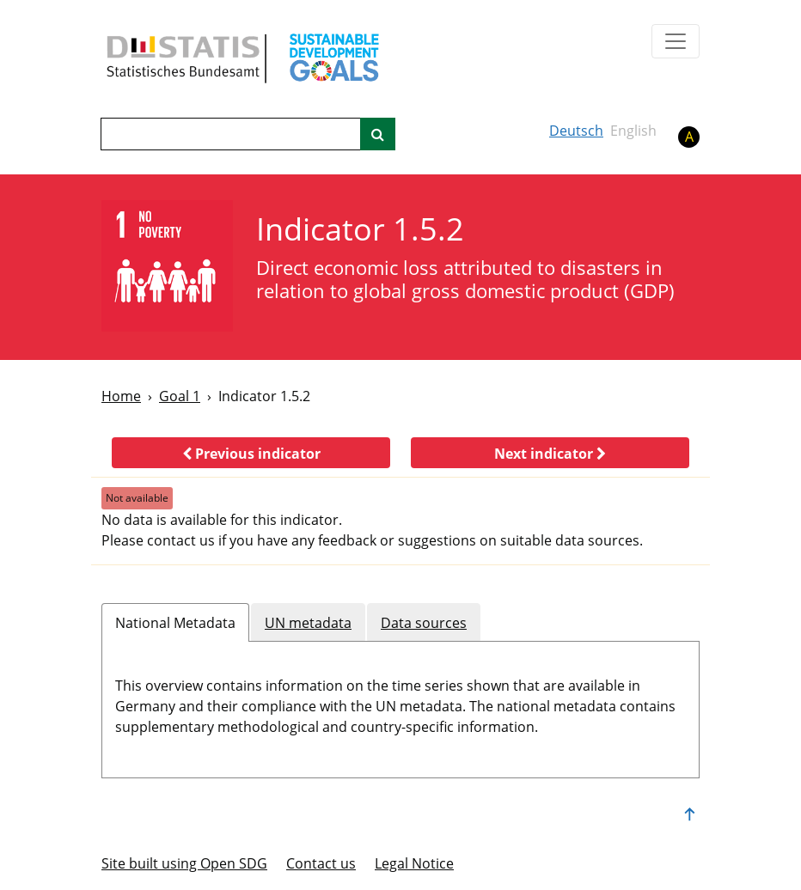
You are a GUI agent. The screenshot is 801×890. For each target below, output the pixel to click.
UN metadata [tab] (308, 622)
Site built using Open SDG (184, 863)
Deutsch (576, 130)
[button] (251, 452)
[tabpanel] (400, 703)
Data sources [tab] (424, 622)
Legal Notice (414, 863)
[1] (167, 266)
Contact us (321, 863)
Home (121, 396)
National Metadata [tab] (175, 622)
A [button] (689, 136)
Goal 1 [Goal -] (179, 396)
